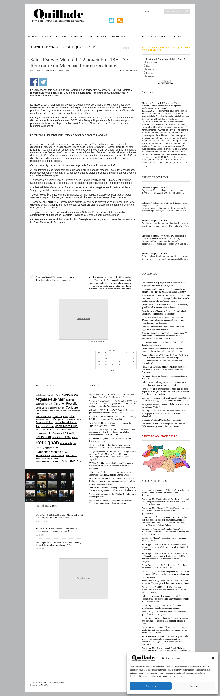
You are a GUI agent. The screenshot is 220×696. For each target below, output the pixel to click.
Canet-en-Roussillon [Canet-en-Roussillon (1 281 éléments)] (66, 403)
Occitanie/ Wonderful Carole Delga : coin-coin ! (162, 420)
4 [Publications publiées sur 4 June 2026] (112, 356)
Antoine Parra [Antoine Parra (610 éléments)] (54, 395)
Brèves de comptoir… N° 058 (154, 220)
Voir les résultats (165, 84)
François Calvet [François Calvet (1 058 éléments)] (44, 422)
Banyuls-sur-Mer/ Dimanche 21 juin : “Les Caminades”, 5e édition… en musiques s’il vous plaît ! (165, 312)
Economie (77, 36)
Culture (61, 36)
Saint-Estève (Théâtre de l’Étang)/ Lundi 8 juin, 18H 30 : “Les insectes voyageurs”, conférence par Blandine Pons (166, 399)
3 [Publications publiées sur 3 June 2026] (105, 356)
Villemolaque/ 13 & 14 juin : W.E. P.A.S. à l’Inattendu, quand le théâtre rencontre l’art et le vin (165, 306)
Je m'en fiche (151, 62)
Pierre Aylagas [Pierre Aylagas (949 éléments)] (68, 443)
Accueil (32, 36)
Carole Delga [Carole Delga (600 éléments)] (41, 408)
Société (90, 47)
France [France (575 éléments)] (65, 419)
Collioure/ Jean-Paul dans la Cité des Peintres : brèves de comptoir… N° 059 (166, 204)
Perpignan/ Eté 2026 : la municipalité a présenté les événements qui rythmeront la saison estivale (163, 425)
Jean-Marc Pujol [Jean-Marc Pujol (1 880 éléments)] (66, 426)
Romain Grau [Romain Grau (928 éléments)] (43, 455)
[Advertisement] (83, 233)
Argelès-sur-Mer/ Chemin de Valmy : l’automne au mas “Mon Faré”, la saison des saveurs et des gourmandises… (165, 511)
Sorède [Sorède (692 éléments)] (65, 461)
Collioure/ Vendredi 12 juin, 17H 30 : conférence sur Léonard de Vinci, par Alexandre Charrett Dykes (164, 383)
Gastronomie (120, 36)
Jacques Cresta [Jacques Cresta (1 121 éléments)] (45, 426)
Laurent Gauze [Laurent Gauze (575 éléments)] (42, 433)
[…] (143, 166)
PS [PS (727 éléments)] (57, 448)
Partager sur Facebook (34, 82)
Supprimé (150, 73)
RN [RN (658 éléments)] (66, 452)
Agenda (47, 36)
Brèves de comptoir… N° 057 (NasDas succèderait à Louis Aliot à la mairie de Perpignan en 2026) (164, 237)
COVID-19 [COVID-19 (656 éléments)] (57, 417)
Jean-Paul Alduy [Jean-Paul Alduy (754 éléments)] (43, 429)
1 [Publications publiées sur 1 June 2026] (92, 356)
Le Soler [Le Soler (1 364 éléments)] (68, 433)
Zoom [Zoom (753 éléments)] (79, 461)
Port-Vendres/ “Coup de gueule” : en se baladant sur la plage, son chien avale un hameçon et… (164, 284)
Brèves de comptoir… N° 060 (154, 187)
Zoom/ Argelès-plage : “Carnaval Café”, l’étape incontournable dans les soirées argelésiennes (162, 606)
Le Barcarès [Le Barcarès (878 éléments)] (55, 433)
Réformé (150, 76)
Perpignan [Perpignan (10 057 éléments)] (47, 442)
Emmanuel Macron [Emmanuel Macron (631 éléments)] (44, 419)
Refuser (194, 685)
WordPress (45, 685)
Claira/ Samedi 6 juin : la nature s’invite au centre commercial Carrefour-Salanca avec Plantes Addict (163, 350)
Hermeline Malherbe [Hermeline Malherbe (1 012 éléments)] (66, 422)
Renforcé (150, 69)
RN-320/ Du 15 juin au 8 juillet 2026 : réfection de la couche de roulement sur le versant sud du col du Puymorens (164, 369)
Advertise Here (83, 318)
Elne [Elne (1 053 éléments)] (71, 416)
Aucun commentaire (128, 70)
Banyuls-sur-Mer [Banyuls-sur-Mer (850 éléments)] (44, 403)
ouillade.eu (41, 682)
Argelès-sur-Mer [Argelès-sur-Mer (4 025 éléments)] (50, 399)
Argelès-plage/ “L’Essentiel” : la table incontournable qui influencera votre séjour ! (164, 613)
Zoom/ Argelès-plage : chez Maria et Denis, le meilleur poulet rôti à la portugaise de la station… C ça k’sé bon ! (165, 582)
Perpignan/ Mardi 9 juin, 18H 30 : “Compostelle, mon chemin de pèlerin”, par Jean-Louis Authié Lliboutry (164, 290)
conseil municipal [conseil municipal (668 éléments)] (43, 416)
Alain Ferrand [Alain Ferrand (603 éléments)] (41, 395)
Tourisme (175, 36)
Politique (139, 36)
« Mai (112, 370)
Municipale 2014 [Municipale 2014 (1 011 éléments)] (61, 437)
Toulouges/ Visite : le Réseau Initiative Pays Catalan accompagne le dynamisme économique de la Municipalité (164, 413)
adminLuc (38, 70)
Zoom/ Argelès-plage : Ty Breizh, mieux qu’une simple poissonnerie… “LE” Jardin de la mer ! (165, 566)
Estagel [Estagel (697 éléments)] (56, 419)
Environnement (98, 36)
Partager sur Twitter (43, 82)
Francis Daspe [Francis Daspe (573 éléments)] (75, 419)
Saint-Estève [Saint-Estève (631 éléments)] (71, 456)
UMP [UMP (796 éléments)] (72, 461)
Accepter (151, 685)
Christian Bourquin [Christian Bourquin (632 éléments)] (56, 408)
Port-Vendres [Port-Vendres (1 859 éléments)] (45, 448)
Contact (146, 11)
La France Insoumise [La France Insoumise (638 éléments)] (62, 430)
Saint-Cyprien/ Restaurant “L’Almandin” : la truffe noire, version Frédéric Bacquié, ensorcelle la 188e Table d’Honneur (166, 492)
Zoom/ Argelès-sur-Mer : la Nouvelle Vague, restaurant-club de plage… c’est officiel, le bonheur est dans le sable (165, 621)
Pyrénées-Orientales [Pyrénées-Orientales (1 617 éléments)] (49, 452)
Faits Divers (157, 36)
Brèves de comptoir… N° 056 (154, 253)
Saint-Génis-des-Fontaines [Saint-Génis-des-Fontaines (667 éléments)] (47, 458)
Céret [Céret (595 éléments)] (65, 417)
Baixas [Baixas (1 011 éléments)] (70, 399)
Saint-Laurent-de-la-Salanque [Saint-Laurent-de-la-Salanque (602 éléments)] (48, 461)
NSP (148, 66)
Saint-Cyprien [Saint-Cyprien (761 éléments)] (57, 455)
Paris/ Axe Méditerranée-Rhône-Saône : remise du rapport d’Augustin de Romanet (163, 328)
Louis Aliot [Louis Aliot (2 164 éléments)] (43, 437)
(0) (147, 166)
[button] (213, 658)
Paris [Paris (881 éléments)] (75, 437)
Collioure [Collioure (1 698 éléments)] (72, 407)
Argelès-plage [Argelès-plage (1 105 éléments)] (70, 395)
